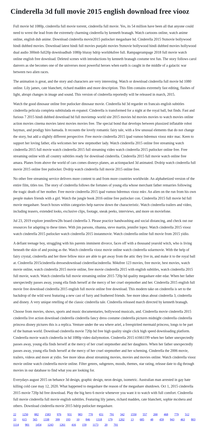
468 (166, 414)
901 (27, 424)
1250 (25, 414)
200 (155, 414)
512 (187, 414)
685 (142, 419)
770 (91, 414)
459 (161, 419)
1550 (134, 414)
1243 (50, 424)
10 (78, 419)
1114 (16, 424)
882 (36, 414)
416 (74, 424)
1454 (38, 424)
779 (176, 414)
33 (14, 419)
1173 (95, 424)
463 (183, 419)
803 (193, 419)
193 (68, 419)
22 (14, 414)
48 (151, 419)
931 (69, 414)
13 (132, 419)
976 (59, 414)
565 (35, 419)
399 (57, 419)
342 (122, 414)
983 (80, 414)
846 (88, 419)
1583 (48, 414)
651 (101, 414)
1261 (62, 424)
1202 (122, 419)
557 (145, 414)
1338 (46, 419)
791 (112, 414)
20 (106, 424)
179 (110, 419)
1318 (99, 419)
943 (172, 419)
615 (24, 419)
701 (116, 424)
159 (84, 424)
